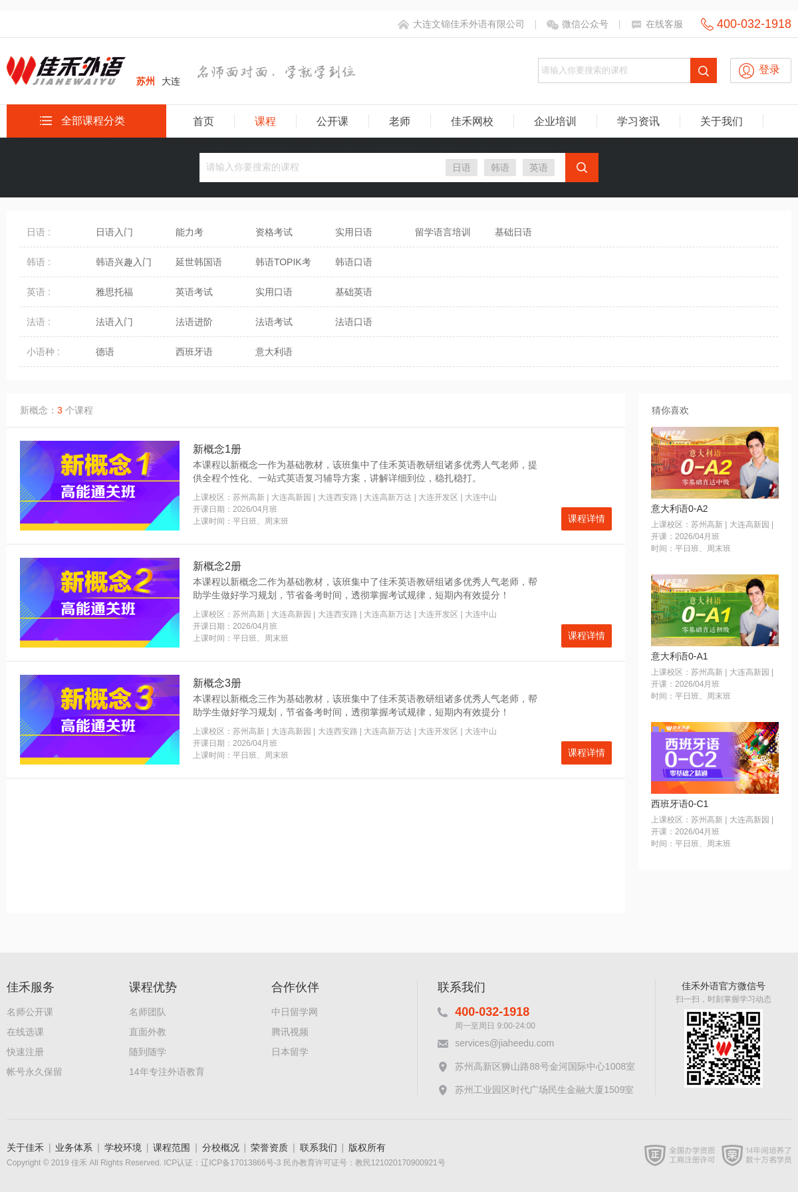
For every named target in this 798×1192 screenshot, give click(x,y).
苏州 (145, 81)
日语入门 (114, 232)
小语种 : (43, 351)
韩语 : (39, 262)
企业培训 (555, 121)
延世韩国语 (199, 262)
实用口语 (274, 292)
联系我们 (318, 1147)
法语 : (39, 321)
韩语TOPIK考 (283, 262)
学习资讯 (638, 121)
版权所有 (367, 1147)
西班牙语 (194, 351)
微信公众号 (585, 24)
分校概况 (220, 1147)
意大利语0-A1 (679, 656)
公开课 (332, 121)
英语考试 (194, 292)
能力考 (189, 232)
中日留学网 (294, 1012)
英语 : (39, 292)
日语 (461, 167)
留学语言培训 (443, 232)
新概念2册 (217, 566)
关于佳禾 (25, 1147)
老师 (399, 121)
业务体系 (73, 1147)
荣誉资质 (269, 1147)
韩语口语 (353, 262)
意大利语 (274, 351)
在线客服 (664, 24)
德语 (105, 351)
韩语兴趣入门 (124, 262)
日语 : (39, 232)
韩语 (500, 167)
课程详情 (586, 518)
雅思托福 (114, 292)
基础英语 (353, 292)
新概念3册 (217, 683)
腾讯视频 (290, 1031)
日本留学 (290, 1051)
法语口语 (353, 321)
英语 (538, 167)
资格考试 (274, 232)
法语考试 (274, 321)
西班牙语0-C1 (679, 803)
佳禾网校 (472, 121)
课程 (265, 121)
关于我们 (721, 121)
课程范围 (171, 1147)
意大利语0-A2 (679, 508)
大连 (171, 81)
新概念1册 (217, 449)
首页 (203, 121)
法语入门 (114, 321)
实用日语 (353, 232)
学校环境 (123, 1147)
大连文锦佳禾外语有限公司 (469, 24)
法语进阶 (194, 321)
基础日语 (513, 232)
